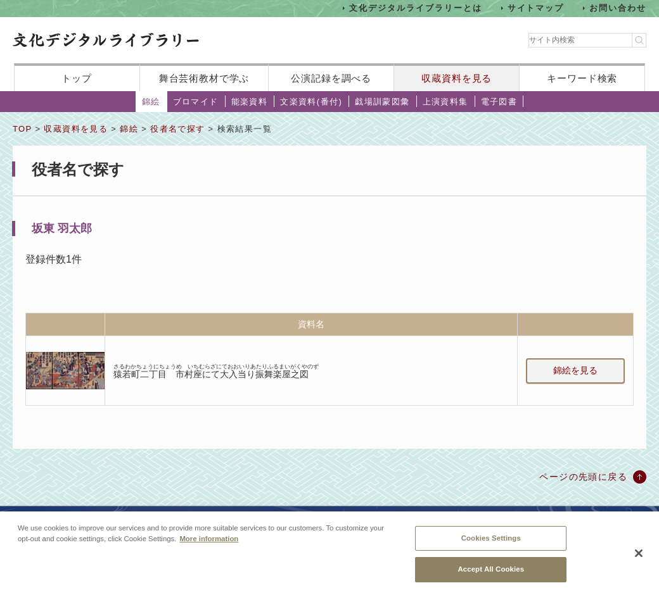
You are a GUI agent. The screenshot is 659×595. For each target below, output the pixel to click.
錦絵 (151, 101)
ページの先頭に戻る (583, 477)
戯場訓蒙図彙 (382, 101)
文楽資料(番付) (311, 101)
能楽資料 (249, 101)
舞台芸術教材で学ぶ (204, 78)
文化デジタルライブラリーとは (415, 8)
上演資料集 (445, 101)
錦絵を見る (575, 370)
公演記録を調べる (331, 78)
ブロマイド (196, 101)
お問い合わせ (617, 8)
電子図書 (499, 101)
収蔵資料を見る (456, 78)
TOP (22, 129)
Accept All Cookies (490, 569)
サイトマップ (536, 8)
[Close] (639, 553)
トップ (76, 78)
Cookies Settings (491, 538)
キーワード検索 (582, 78)
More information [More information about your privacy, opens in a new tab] (208, 538)
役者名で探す (177, 129)
